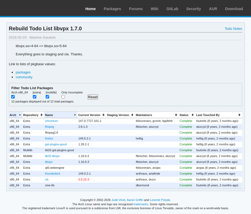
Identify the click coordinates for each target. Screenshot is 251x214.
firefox (49, 138)
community (24, 77)
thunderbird (52, 173)
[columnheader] (15, 115)
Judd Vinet (119, 199)
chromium (51, 120)
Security (193, 9)
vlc (47, 179)
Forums (136, 9)
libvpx (49, 161)
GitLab (172, 9)
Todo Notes (233, 29)
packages (23, 72)
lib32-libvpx (52, 156)
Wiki (155, 9)
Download (234, 9)
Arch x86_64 (19, 92)
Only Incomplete (72, 92)
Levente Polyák (160, 199)
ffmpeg (49, 126)
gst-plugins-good (56, 144)
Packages (112, 9)
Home (90, 9)
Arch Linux (29, 8)
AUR (213, 9)
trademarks (141, 204)
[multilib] (51, 92)
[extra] (37, 92)
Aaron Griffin (135, 199)
